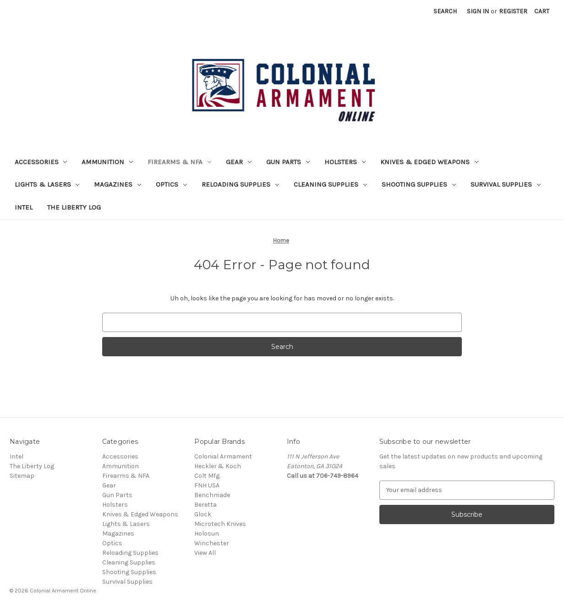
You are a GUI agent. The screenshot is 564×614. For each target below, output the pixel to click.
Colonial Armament (223, 456)
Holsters (345, 162)
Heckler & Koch (217, 466)
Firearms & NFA (179, 162)
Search (445, 11)
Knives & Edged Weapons (429, 162)
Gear (239, 162)
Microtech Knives (220, 524)
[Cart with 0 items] (541, 11)
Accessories (41, 162)
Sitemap (22, 476)
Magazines (117, 184)
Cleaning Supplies (330, 184)
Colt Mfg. (207, 476)
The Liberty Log (74, 207)
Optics (171, 184)
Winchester (211, 543)
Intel (24, 207)
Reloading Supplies (240, 184)
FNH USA (206, 485)
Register (513, 11)
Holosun (206, 533)
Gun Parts (288, 162)
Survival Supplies (506, 184)
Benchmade (212, 495)
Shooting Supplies (419, 184)
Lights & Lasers (47, 184)
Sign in (478, 11)
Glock (202, 514)
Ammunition (107, 162)
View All (205, 553)
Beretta (205, 505)
